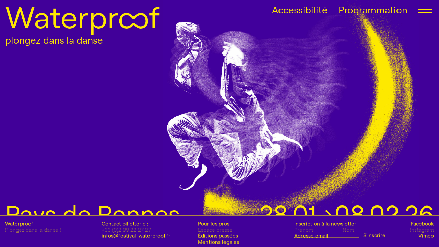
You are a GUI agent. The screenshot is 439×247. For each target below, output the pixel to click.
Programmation (373, 10)
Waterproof (82, 17)
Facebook (422, 240)
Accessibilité (300, 10)
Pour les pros (213, 240)
